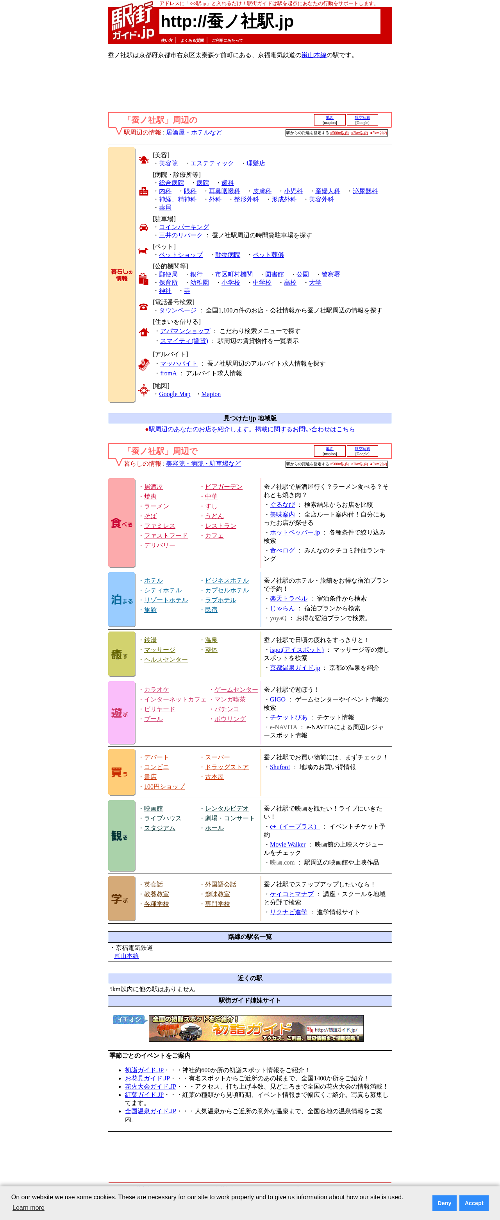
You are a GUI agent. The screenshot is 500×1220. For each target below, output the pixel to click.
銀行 (196, 274)
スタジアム (159, 828)
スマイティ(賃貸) (184, 340)
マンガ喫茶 (230, 699)
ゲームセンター (236, 689)
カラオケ (156, 689)
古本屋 (214, 776)
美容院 (168, 163)
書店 (150, 776)
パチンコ (226, 709)
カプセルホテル (227, 590)
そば (150, 516)
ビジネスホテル (227, 580)
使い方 (167, 40)
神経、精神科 (177, 199)
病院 (202, 182)
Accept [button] (474, 1203)
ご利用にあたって (227, 40)
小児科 (293, 191)
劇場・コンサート (230, 818)
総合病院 (171, 182)
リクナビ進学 (288, 912)
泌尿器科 (365, 191)
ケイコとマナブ (292, 894)
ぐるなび (282, 504)
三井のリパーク (181, 235)
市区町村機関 (234, 274)
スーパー (217, 757)
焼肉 (150, 496)
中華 (211, 496)
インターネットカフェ (175, 699)
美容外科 (321, 199)
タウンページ (177, 310)
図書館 (274, 274)
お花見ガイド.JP (147, 1078)
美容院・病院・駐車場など (203, 463)
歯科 (227, 182)
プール (153, 719)
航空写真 (362, 117)
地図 (330, 117)
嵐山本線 (314, 55)
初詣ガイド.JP (144, 1070)
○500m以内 (339, 133)
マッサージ (159, 649)
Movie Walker (287, 844)
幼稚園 (199, 282)
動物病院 (227, 254)
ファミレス (159, 525)
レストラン (220, 525)
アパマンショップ (185, 331)
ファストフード (166, 535)
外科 (215, 199)
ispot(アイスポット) (297, 649)
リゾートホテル (166, 600)
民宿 (211, 609)
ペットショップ (181, 254)
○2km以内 (359, 133)
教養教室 (156, 894)
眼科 (190, 191)
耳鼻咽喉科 (224, 191)
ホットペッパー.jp (295, 532)
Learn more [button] (28, 1207)
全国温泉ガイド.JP (150, 1111)
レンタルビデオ (227, 808)
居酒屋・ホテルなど (194, 132)
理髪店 (255, 163)
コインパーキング (184, 227)
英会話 (153, 884)
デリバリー (159, 545)
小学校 (230, 282)
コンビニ (156, 767)
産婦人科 (327, 191)
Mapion (211, 394)
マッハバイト (179, 363)
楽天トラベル (288, 598)
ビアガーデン (224, 486)
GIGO (278, 699)
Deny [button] (444, 1203)
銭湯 (150, 640)
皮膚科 (262, 191)
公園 (302, 274)
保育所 (168, 282)
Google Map (174, 394)
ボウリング (230, 719)
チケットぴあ (288, 717)
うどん (214, 516)
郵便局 (168, 274)
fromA (168, 373)
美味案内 (282, 514)
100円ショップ (164, 786)
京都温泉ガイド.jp (295, 667)
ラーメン (156, 506)
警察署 (330, 274)
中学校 (262, 282)
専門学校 (217, 904)
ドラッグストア (227, 767)
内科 (165, 191)
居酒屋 (153, 486)
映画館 (153, 808)
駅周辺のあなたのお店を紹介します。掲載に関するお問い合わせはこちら (252, 429)
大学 (315, 282)
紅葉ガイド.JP (144, 1094)
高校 (290, 282)
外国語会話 (220, 884)
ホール (214, 828)
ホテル (153, 580)
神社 (165, 290)
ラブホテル (220, 600)
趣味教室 (217, 894)
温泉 (211, 640)
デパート (156, 757)
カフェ (214, 535)
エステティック (212, 163)
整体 (211, 649)
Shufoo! (280, 767)
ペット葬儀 (268, 254)
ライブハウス (163, 818)
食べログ (282, 550)
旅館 (150, 609)
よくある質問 (192, 40)
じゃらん (282, 608)
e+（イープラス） (295, 826)
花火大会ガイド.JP (150, 1086)
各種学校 (156, 904)
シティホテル (163, 590)
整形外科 (246, 199)
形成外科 (283, 199)
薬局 (165, 207)
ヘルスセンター (166, 659)
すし (211, 506)
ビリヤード (159, 709)
